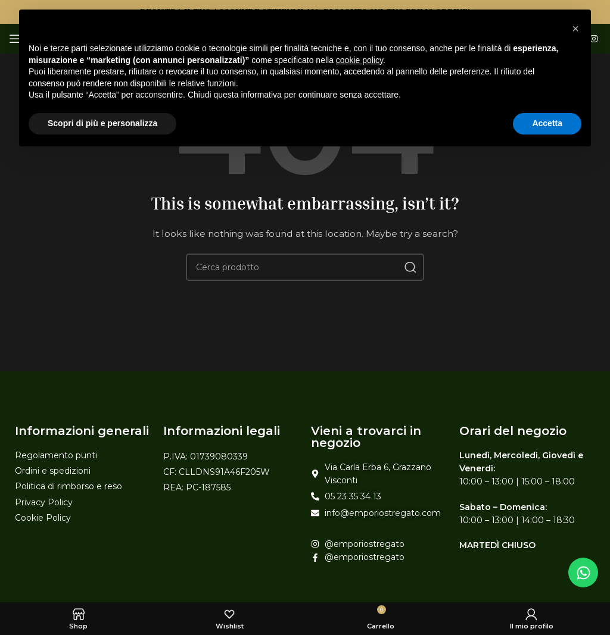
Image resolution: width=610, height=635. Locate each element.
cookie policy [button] (359, 60)
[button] (575, 28)
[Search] (305, 267)
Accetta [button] (547, 123)
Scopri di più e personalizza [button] (102, 123)
